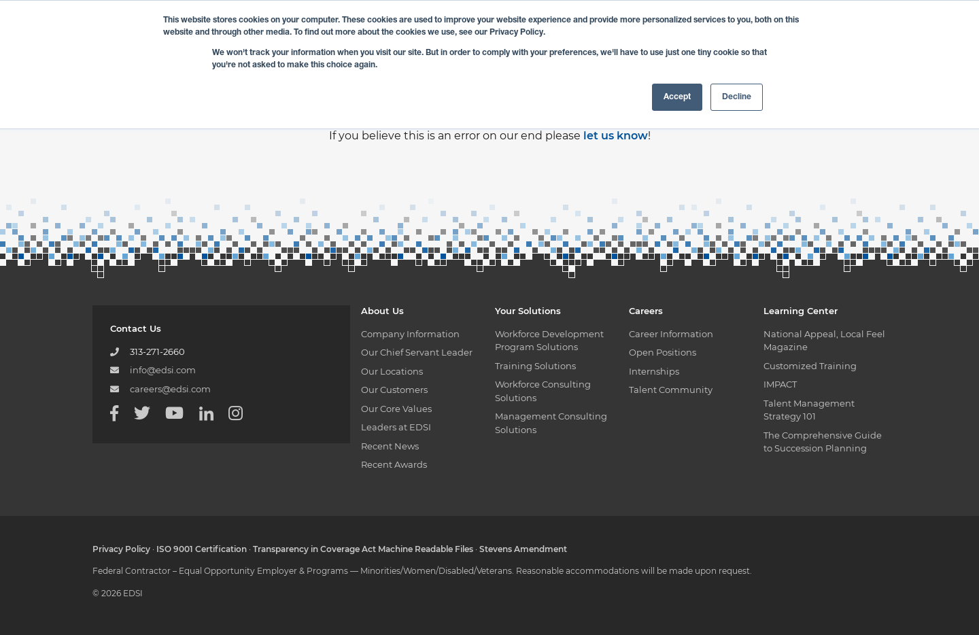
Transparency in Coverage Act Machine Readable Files (363, 549)
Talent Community (670, 389)
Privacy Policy (121, 549)
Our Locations (392, 371)
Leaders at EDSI (396, 427)
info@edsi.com (163, 369)
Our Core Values (396, 408)
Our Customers (394, 389)
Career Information (671, 333)
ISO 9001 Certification (201, 549)
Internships (654, 371)
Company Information (410, 333)
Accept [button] (677, 97)
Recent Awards (394, 464)
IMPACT (780, 384)
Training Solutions (535, 365)
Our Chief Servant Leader (417, 352)
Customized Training (810, 365)
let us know (615, 135)
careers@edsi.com (170, 388)
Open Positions (662, 352)
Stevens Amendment (523, 549)
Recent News (390, 446)
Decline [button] (736, 97)
